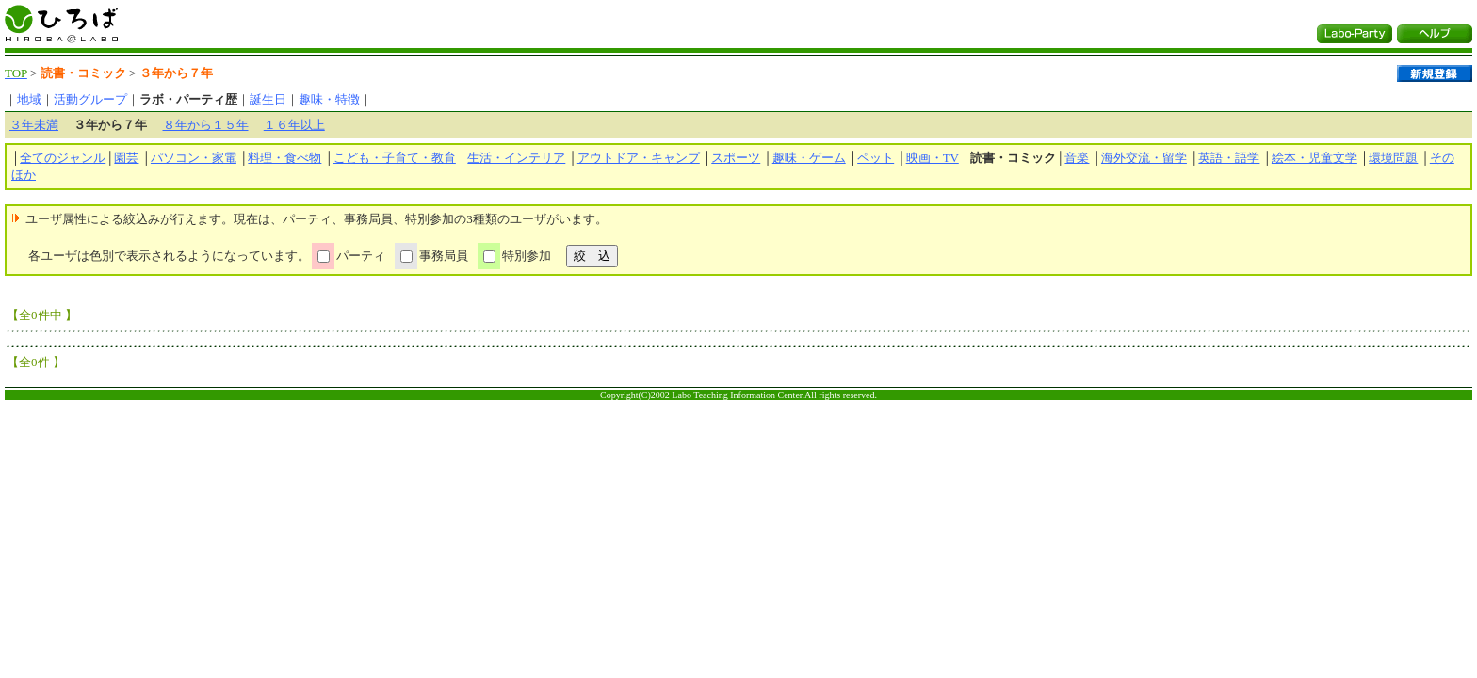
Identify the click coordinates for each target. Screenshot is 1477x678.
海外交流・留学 (1144, 158)
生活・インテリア (516, 158)
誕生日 (268, 99)
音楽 (1076, 158)
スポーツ (735, 158)
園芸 (126, 158)
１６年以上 (294, 125)
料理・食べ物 (284, 158)
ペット (875, 158)
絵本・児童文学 (1314, 158)
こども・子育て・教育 (394, 158)
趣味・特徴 (329, 99)
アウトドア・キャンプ (638, 158)
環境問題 (1393, 158)
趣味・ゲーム (809, 158)
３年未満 (33, 125)
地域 (29, 99)
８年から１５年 (206, 125)
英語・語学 (1228, 158)
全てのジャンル (63, 158)
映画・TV (932, 158)
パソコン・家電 (193, 158)
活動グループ (90, 99)
